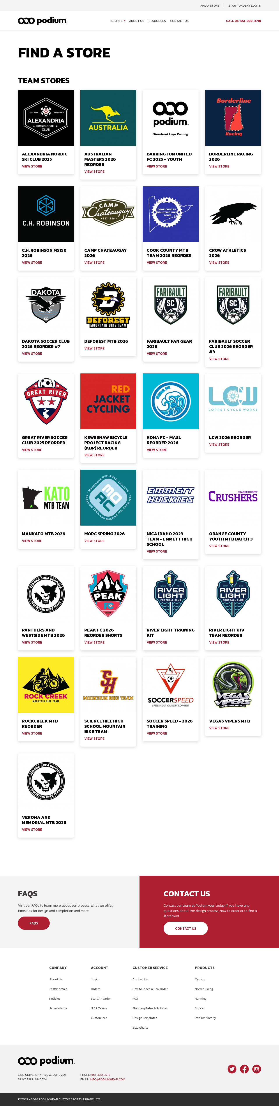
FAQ (135, 998)
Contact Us (179, 21)
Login (95, 979)
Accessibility (58, 1008)
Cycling (200, 979)
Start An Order (101, 998)
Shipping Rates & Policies (150, 1008)
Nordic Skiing (204, 989)
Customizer (99, 1018)
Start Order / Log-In (244, 5)
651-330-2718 (100, 1074)
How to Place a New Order (150, 989)
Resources (157, 21)
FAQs (34, 923)
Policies (54, 998)
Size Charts (140, 1027)
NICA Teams (99, 1008)
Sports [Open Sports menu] (116, 21)
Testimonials (58, 989)
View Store (32, 166)
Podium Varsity (205, 1018)
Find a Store (209, 5)
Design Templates (144, 1018)
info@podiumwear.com (107, 1079)
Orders (95, 989)
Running (201, 998)
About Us (136, 21)
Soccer (200, 1008)
